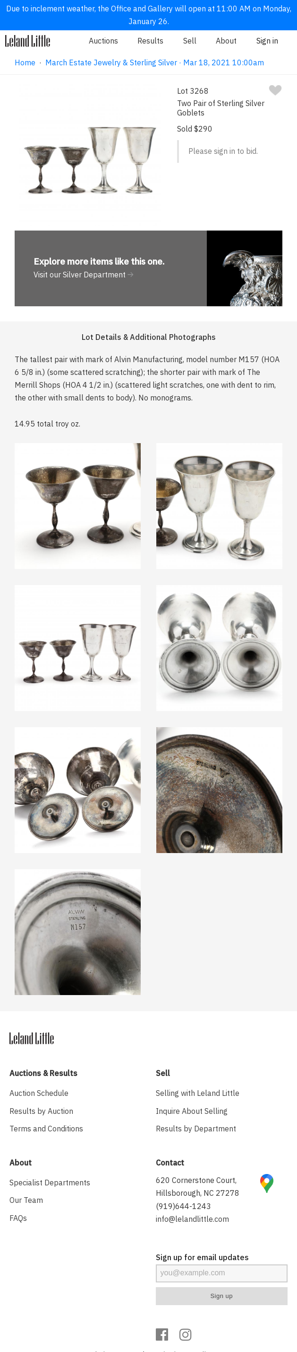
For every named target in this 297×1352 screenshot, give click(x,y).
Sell (189, 40)
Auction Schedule (38, 1093)
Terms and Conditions (46, 1128)
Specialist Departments (49, 1182)
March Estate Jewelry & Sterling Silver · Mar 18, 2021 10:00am (154, 62)
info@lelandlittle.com (192, 1219)
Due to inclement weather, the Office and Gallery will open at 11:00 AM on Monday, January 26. (148, 15)
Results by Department (196, 1128)
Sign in (267, 40)
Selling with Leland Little (197, 1093)
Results (150, 40)
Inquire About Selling (192, 1111)
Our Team (26, 1200)
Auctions (103, 40)
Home (25, 62)
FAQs (18, 1218)
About (226, 40)
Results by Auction (41, 1111)
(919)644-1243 (183, 1206)
